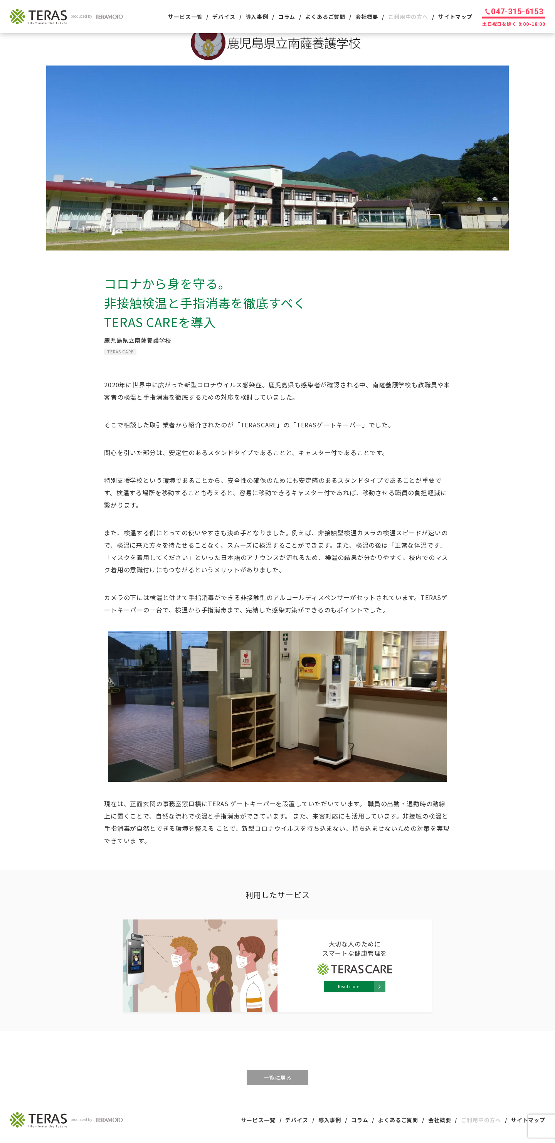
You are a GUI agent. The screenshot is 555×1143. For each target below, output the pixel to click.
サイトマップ (455, 16)
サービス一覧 (185, 16)
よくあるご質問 (325, 16)
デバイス (223, 16)
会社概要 (366, 16)
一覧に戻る (277, 1077)
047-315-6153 (517, 11)
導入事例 (257, 16)
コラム (287, 16)
